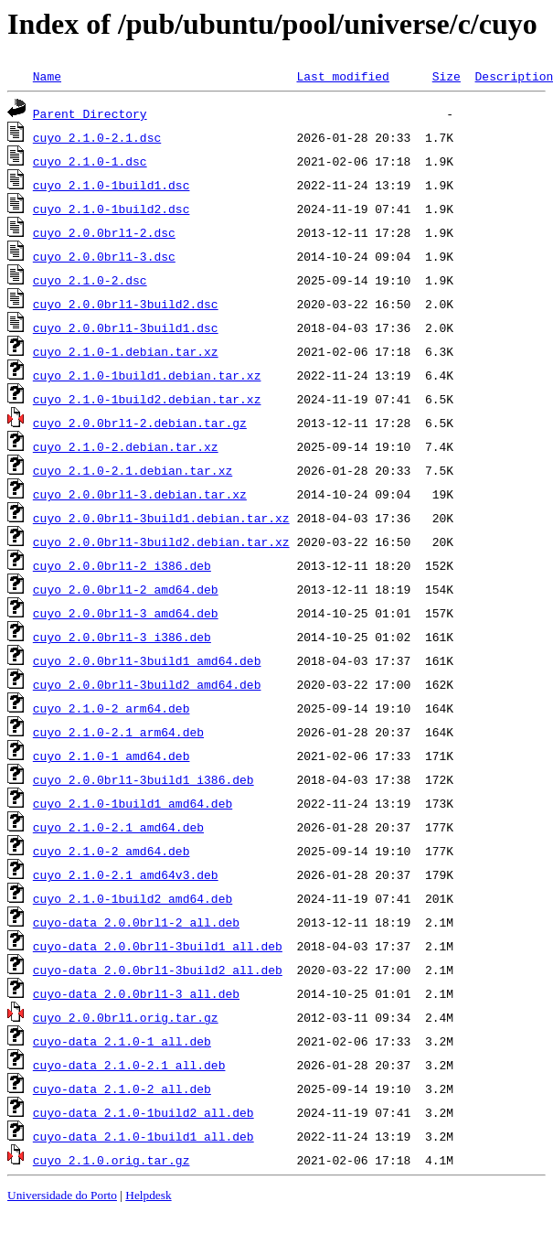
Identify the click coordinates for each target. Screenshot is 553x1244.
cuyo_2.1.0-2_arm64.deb (111, 708)
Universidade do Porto (62, 1195)
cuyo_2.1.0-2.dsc (90, 280)
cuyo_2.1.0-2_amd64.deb (111, 850)
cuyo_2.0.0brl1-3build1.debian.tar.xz (161, 517)
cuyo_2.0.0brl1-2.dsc (104, 232)
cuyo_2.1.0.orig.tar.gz (111, 1160)
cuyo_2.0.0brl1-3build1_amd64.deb (147, 660)
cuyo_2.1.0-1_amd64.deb (111, 755)
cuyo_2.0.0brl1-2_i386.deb (122, 565)
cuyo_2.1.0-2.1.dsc (97, 137)
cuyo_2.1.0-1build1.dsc (111, 185)
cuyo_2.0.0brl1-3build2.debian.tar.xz (161, 541)
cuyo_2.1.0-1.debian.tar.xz (125, 351)
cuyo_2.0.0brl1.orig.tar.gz (125, 1017)
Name (47, 76)
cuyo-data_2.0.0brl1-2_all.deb (136, 922)
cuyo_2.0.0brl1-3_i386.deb (122, 636)
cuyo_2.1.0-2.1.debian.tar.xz (132, 470)
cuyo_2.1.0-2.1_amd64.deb (118, 827)
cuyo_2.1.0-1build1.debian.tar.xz (147, 375)
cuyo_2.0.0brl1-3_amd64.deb (125, 613)
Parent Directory (90, 113)
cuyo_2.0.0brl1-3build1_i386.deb (143, 779)
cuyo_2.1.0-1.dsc (90, 161)
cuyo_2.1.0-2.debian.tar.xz (125, 446)
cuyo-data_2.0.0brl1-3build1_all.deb (157, 946)
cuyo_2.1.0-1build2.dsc (111, 208)
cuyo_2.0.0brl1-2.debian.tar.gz (140, 422)
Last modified (342, 76)
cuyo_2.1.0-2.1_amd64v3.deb (125, 874)
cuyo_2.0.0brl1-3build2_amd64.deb (147, 684)
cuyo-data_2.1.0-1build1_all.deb (143, 1136)
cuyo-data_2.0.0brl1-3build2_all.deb (157, 969)
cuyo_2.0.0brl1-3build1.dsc (125, 327)
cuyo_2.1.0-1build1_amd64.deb (132, 803)
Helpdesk (148, 1195)
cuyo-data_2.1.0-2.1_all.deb (129, 1064)
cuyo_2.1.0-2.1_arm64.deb (118, 732)
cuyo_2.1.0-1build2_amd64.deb (132, 898)
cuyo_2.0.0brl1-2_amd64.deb (125, 589)
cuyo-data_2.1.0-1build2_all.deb (143, 1112)
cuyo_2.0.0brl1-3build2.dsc (125, 303)
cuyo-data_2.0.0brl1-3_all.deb (136, 993)
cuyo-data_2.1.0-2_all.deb (122, 1088)
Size (446, 76)
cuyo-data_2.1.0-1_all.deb (122, 1041)
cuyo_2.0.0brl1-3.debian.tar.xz (140, 494)
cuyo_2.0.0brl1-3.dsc (104, 256)
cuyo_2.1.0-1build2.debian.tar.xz (147, 399)
